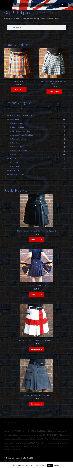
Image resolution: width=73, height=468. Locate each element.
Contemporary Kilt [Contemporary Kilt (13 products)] (51, 434)
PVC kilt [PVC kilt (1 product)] (8, 446)
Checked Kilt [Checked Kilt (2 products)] (20, 435)
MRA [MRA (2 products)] (46, 443)
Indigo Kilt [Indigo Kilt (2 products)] (55, 439)
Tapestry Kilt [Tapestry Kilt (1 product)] (53, 446)
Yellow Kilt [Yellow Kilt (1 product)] (19, 449)
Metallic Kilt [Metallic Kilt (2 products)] (20, 443)
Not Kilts (13, 159)
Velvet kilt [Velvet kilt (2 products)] (9, 449)
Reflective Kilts (17, 147)
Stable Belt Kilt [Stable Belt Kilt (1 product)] (41, 446)
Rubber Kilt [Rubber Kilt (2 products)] (28, 447)
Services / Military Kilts (20, 151)
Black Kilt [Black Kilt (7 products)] (32, 430)
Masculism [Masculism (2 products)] (7, 443)
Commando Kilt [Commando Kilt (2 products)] (36, 435)
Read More (56, 465)
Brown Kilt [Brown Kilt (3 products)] (47, 431)
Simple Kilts (16, 155)
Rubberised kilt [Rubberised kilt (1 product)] (21, 446)
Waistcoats (16, 167)
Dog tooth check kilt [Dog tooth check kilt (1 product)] (25, 439)
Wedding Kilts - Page (17, 174)
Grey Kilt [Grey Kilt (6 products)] (47, 438)
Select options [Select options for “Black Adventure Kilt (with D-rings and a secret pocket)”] (36, 239)
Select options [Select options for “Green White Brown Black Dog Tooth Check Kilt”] (54, 92)
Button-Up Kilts (18, 127)
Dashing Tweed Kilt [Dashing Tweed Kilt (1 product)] (8, 439)
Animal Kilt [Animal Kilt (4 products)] (8, 431)
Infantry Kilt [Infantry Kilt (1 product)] (61, 439)
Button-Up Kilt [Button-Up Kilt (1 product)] (54, 431)
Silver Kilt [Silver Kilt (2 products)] (35, 447)
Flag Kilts (15, 143)
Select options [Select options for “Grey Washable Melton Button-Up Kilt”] (36, 404)
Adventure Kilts (17, 123)
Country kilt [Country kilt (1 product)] (65, 435)
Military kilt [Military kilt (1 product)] (27, 443)
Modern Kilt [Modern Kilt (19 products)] (37, 443)
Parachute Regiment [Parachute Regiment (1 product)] (52, 443)
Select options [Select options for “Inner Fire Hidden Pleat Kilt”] (36, 294)
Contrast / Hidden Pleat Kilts (22, 135)
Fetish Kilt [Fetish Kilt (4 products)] (39, 439)
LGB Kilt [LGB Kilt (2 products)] (66, 439)
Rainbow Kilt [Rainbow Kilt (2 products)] (14, 447)
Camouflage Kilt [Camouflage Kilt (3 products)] (10, 435)
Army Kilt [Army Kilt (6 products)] (17, 430)
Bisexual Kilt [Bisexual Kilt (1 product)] (24, 431)
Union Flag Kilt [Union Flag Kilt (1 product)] (60, 446)
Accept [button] (50, 465)
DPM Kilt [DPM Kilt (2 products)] (32, 439)
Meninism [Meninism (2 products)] (14, 443)
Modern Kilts (14, 119)
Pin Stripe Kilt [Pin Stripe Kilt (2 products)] (61, 443)
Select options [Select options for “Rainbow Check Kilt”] (19, 90)
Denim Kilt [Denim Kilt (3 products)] (17, 439)
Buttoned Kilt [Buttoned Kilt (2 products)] (62, 431)
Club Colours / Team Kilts (21, 131)
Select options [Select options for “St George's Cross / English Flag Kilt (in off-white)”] (36, 349)
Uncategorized (15, 170)
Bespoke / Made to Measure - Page (21, 115)
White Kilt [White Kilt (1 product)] (15, 449)
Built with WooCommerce (13, 461)
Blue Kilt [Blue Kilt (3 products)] (40, 431)
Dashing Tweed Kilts (19, 139)
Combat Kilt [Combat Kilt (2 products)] (27, 435)
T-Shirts (15, 163)
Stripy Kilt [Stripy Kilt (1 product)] (48, 446)
